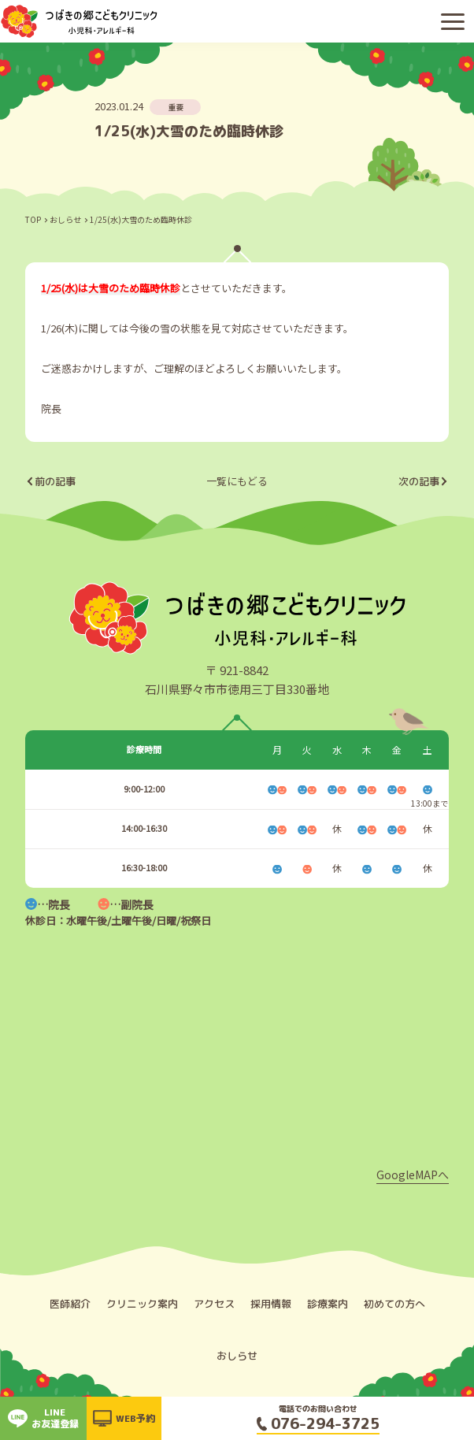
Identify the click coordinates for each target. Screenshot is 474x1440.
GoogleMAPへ (412, 1174)
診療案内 (327, 1304)
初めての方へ (394, 1304)
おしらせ (65, 219)
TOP (33, 219)
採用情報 (270, 1304)
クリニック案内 (142, 1304)
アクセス (214, 1304)
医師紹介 (70, 1304)
